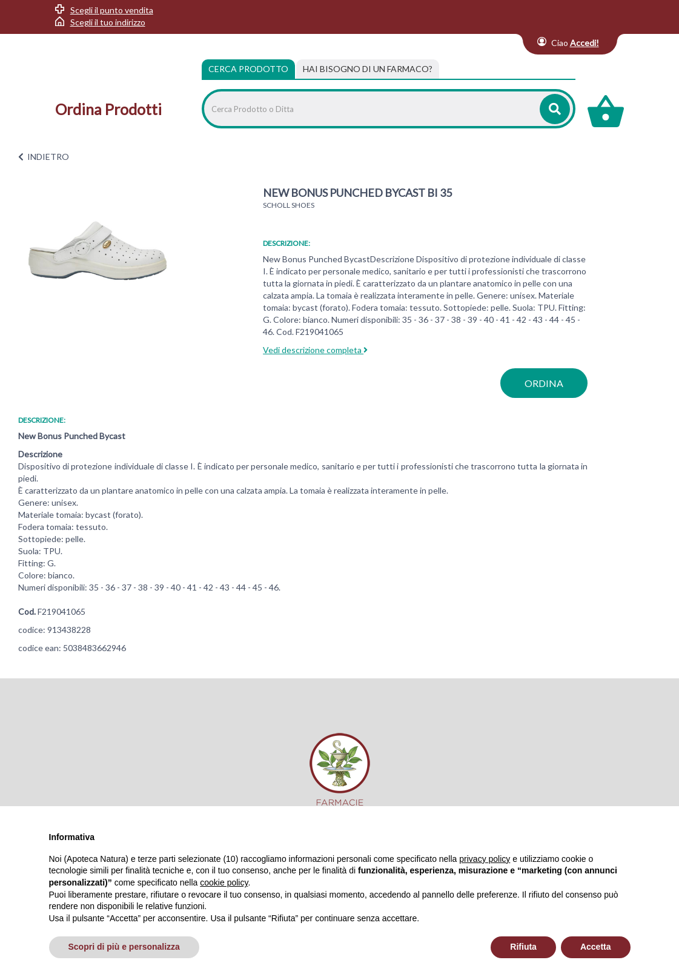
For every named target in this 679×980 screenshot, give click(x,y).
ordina (544, 383)
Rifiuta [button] (523, 947)
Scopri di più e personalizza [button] (124, 947)
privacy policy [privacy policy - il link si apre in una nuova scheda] (484, 859)
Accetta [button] (595, 947)
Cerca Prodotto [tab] (248, 69)
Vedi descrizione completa (315, 350)
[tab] (367, 69)
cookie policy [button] (224, 882)
